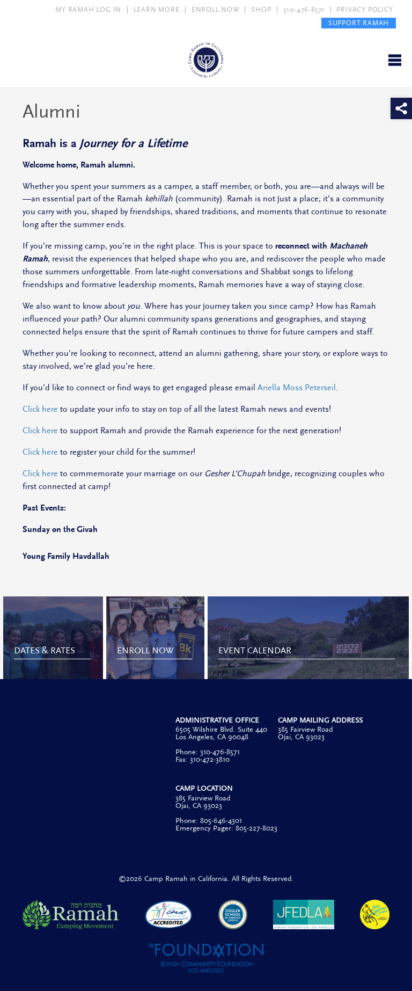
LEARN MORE (157, 9)
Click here (40, 409)
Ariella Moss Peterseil (297, 387)
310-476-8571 (304, 9)
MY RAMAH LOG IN (88, 9)
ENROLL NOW (215, 9)
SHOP (261, 9)
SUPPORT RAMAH (358, 23)
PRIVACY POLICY (364, 9)
